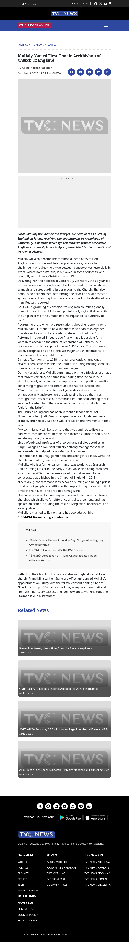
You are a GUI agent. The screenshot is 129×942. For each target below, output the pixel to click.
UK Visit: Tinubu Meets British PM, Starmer (56, 550)
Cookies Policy (28, 914)
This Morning (56, 873)
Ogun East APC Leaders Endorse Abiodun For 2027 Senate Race (58, 688)
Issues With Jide (57, 862)
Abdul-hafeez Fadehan (37, 67)
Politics (23, 44)
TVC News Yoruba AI (98, 862)
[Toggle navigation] (106, 25)
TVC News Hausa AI (97, 867)
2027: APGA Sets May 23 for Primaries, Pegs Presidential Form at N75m (64, 729)
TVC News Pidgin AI (97, 873)
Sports (22, 879)
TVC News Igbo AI (96, 879)
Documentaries (57, 884)
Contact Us (25, 909)
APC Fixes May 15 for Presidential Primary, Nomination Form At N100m (64, 769)
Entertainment (28, 890)
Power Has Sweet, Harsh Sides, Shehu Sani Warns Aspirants (55, 648)
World (52, 44)
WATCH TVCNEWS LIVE (34, 25)
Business (24, 873)
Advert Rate (30, 4)
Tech (21, 884)
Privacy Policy (27, 920)
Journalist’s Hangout (61, 867)
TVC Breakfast (56, 879)
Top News (38, 44)
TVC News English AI (98, 884)
